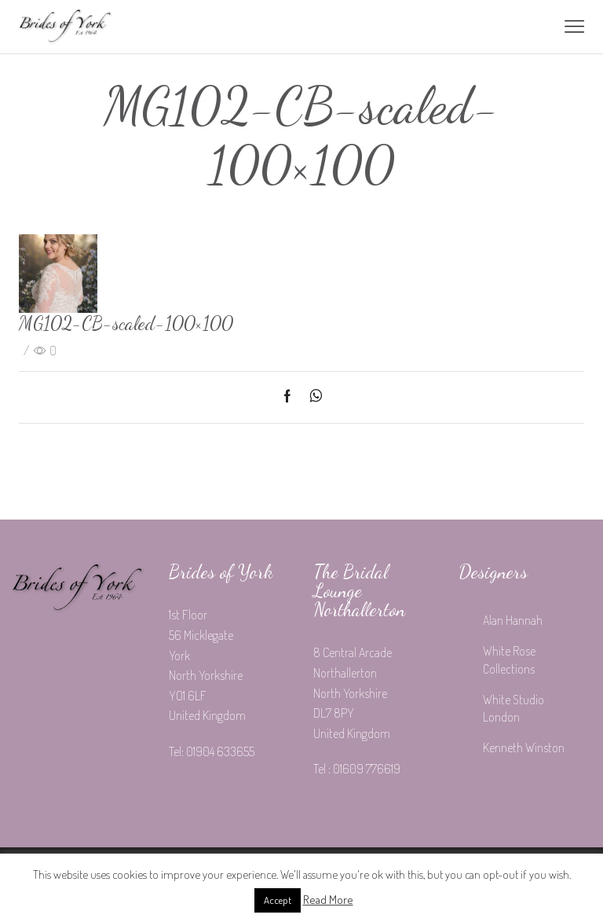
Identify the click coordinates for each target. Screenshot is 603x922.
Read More (328, 899)
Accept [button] (277, 900)
